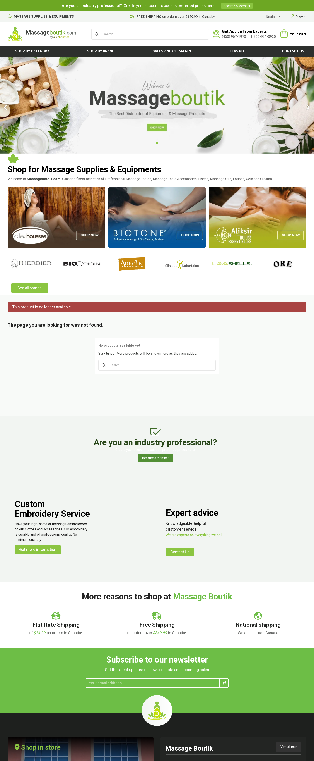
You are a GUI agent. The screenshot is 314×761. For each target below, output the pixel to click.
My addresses (138, 636)
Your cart (298, 34)
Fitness (13, 691)
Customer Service (82, 628)
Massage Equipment (24, 628)
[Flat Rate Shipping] (56, 387)
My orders (135, 621)
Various (14, 715)
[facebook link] (258, 645)
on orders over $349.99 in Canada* (176, 17)
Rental (72, 668)
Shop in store (38, 509)
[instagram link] (270, 645)
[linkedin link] (283, 645)
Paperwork (17, 699)
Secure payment (80, 644)
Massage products (23, 636)
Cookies (74, 652)
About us (194, 621)
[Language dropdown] (274, 16)
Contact (74, 621)
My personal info (141, 644)
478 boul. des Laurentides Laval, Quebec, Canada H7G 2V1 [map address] (189, 531)
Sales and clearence (172, 51)
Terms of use (78, 636)
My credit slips (139, 628)
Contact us (293, 51)
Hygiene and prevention (27, 683)
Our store (194, 628)
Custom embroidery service (90, 675)
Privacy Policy (79, 660)
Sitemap (194, 636)
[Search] (150, 34)
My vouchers (138, 652)
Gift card (15, 675)
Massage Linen (20, 652)
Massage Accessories (26, 621)
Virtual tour (288, 509)
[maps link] (295, 645)
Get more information (37, 311)
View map (179, 547)
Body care (16, 644)
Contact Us (179, 313)
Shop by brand (100, 51)
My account (142, 607)
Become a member (237, 6)
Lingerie (14, 660)
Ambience (16, 668)
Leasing (237, 51)
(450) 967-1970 (234, 37)
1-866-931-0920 (263, 37)
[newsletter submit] (223, 445)
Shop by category (29, 51)
